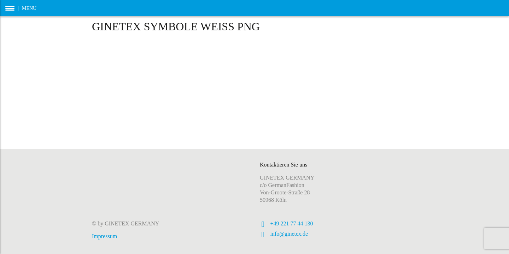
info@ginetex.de (289, 234)
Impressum (104, 236)
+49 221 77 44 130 (291, 223)
